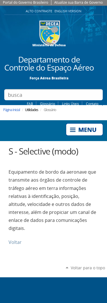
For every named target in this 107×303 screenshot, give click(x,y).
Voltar (15, 242)
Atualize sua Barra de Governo (78, 2)
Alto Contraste (39, 11)
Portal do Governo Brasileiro (25, 2)
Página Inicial (11, 109)
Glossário (47, 103)
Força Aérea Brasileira (49, 78)
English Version (67, 11)
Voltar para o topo (88, 267)
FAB (30, 103)
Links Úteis (70, 103)
